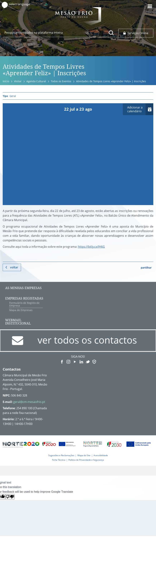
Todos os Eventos (61, 81)
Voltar (14, 267)
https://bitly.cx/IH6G (91, 247)
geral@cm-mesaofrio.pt (29, 402)
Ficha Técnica (58, 459)
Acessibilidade (101, 455)
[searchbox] (59, 32)
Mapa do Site (83, 455)
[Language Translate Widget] (23, 4)
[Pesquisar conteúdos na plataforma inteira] (111, 32)
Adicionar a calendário (135, 109)
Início (6, 81)
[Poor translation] (10, 497)
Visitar (18, 81)
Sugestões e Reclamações (61, 455)
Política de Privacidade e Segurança (86, 459)
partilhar (146, 267)
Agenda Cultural (36, 81)
